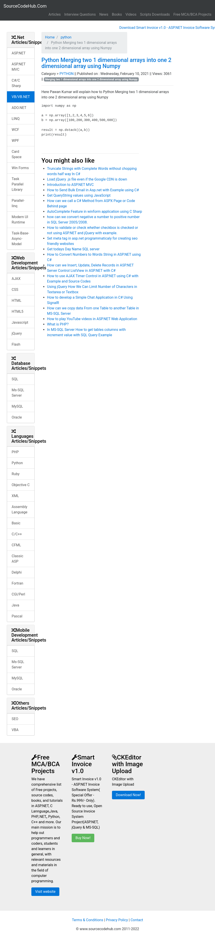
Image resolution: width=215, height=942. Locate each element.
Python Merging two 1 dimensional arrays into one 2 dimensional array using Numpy (106, 63)
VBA (15, 730)
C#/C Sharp (16, 83)
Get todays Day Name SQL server (73, 249)
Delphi (17, 572)
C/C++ (17, 534)
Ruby (15, 474)
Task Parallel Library (18, 184)
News (103, 14)
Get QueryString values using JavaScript (79, 195)
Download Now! (128, 795)
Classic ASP (17, 558)
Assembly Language (19, 509)
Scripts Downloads (155, 14)
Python (17, 463)
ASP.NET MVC (19, 67)
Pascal (17, 616)
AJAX (16, 278)
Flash (16, 344)
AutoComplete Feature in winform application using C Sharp (94, 211)
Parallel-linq (18, 203)
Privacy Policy (117, 920)
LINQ (15, 119)
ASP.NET (19, 53)
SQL (15, 379)
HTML (16, 300)
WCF (15, 130)
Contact (137, 920)
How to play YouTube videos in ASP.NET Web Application (92, 319)
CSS (15, 289)
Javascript (20, 322)
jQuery (17, 333)
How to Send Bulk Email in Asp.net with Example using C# (93, 190)
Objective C (21, 485)
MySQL (17, 406)
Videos (130, 14)
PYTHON (66, 74)
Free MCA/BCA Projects (192, 14)
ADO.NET (19, 108)
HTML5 (17, 311)
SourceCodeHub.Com (25, 6)
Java (15, 605)
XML (15, 496)
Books (117, 14)
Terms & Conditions (87, 920)
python (65, 37)
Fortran (17, 583)
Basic (16, 523)
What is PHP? (58, 324)
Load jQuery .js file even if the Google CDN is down (87, 179)
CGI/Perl (18, 594)
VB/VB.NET (21, 97)
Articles (55, 14)
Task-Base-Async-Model (20, 238)
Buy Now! (82, 838)
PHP (15, 452)
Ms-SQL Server (18, 393)
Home (50, 37)
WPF (15, 140)
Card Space (17, 154)
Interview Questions (80, 14)
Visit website (45, 891)
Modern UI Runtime (20, 219)
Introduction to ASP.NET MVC (70, 185)
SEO (15, 719)
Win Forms (20, 168)
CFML (16, 545)
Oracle (17, 417)
